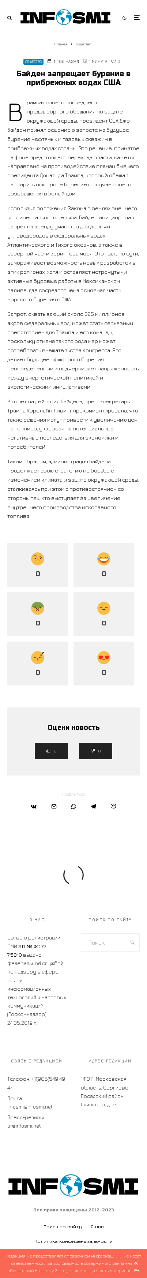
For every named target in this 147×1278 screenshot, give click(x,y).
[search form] (103, 942)
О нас (97, 1226)
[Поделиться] (34, 806)
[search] (132, 942)
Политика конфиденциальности (73, 1241)
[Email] (54, 806)
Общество (33, 62)
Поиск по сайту (63, 1226)
